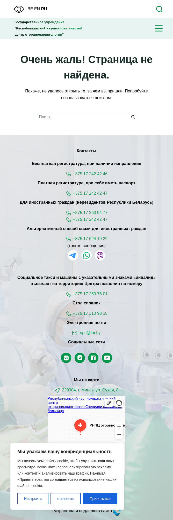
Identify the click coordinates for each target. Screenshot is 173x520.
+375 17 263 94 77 (90, 212)
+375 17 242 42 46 (90, 174)
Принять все (100, 499)
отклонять (65, 499)
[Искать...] (81, 117)
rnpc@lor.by (89, 332)
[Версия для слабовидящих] (19, 9)
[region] (67, 476)
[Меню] (159, 28)
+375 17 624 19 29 (90, 239)
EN (37, 9)
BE (30, 9)
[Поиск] (159, 9)
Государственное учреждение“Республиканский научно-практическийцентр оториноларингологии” (48, 28)
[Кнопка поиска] (133, 117)
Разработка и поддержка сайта (86, 511)
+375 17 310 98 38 (90, 313)
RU (44, 9)
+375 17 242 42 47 (90, 193)
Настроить (33, 499)
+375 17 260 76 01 (90, 294)
